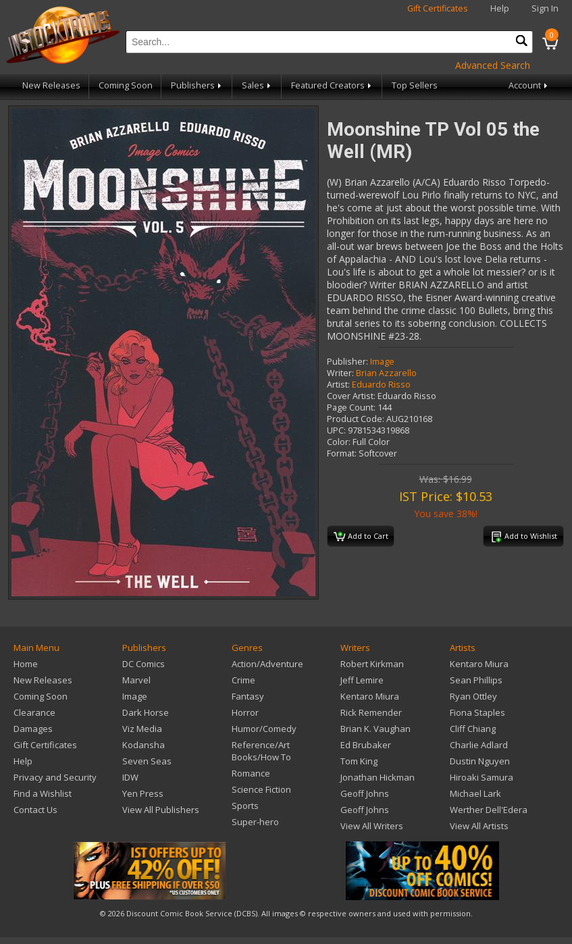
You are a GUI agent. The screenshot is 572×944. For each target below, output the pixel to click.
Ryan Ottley (473, 696)
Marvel (136, 680)
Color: (338, 442)
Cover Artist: (351, 396)
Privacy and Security (55, 777)
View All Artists (479, 826)
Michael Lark (475, 793)
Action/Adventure (267, 664)
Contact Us (35, 810)
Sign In (544, 8)
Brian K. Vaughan (375, 729)
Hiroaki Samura (481, 777)
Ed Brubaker (365, 745)
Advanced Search (492, 65)
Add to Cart (361, 537)
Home (26, 664)
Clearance (34, 712)
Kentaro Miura (369, 696)
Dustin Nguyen (480, 761)
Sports (245, 805)
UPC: (336, 430)
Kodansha (143, 745)
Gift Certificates (437, 8)
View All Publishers (160, 810)
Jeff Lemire (362, 680)
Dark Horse (145, 712)
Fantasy (248, 696)
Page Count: (351, 407)
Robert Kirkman (372, 664)
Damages (33, 729)
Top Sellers (415, 85)
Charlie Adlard (479, 745)
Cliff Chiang (473, 729)
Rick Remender (371, 712)
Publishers (197, 85)
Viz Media (142, 729)
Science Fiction (261, 789)
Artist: (338, 384)
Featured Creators (332, 85)
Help (499, 8)
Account (529, 85)
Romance (251, 773)
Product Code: (355, 419)
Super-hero (255, 822)
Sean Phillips (476, 680)
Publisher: (347, 361)
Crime (243, 680)
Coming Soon (126, 85)
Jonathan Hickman (377, 777)
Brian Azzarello (386, 373)
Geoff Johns (364, 793)
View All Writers (371, 826)
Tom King (359, 761)
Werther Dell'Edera (488, 810)
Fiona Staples (477, 712)
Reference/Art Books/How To (261, 751)
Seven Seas (147, 761)
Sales (257, 85)
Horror (245, 712)
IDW (130, 777)
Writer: (340, 373)
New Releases (51, 85)
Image (382, 361)
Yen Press (142, 793)
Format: (342, 453)
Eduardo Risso (381, 384)
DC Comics (143, 664)
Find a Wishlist (43, 793)
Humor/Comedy (264, 729)
